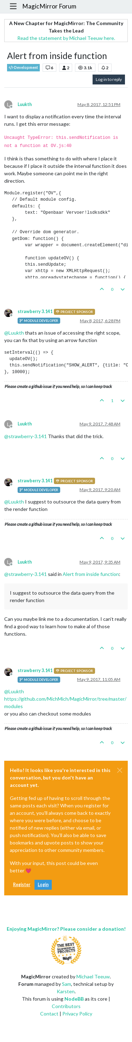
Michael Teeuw (93, 976)
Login (43, 884)
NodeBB (74, 999)
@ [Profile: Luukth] (14, 333)
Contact (49, 1014)
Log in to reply (109, 79)
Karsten (66, 991)
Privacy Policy (77, 1014)
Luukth (25, 104)
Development (23, 67)
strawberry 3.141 (35, 311)
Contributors (66, 1006)
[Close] (120, 770)
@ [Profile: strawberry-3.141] (25, 436)
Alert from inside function (91, 574)
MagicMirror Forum (49, 6)
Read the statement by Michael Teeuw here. (66, 38)
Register (21, 884)
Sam (66, 984)
